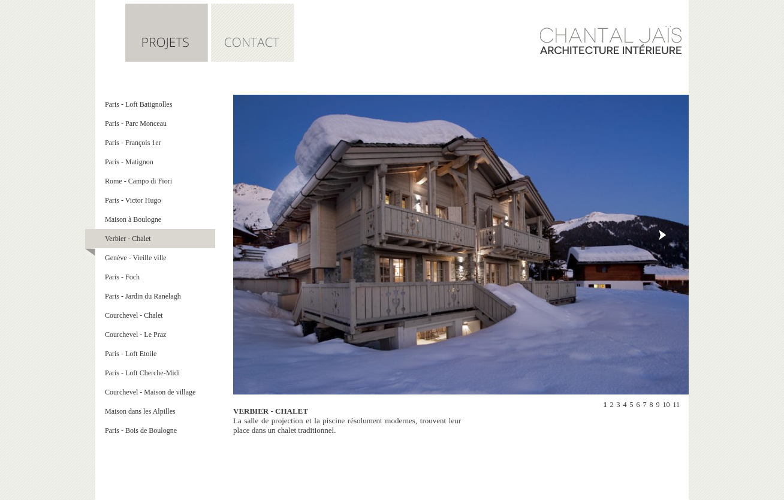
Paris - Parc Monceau (136, 123)
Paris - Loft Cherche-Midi (142, 373)
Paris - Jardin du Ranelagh (143, 296)
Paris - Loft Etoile (130, 354)
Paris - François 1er (133, 142)
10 (666, 404)
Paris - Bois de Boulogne (141, 430)
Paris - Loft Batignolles (138, 104)
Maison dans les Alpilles (140, 411)
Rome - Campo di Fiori (138, 181)
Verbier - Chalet (128, 238)
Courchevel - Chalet (134, 315)
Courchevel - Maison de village (150, 392)
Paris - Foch (122, 277)
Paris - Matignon (129, 162)
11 (676, 404)
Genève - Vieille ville (136, 258)
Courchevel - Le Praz (135, 334)
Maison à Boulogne (133, 219)
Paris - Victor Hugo (133, 200)
